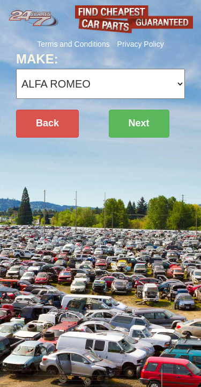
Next (139, 123)
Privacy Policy (140, 44)
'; (100, 84)
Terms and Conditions (73, 44)
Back (47, 123)
